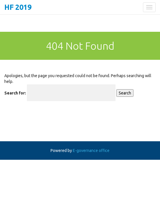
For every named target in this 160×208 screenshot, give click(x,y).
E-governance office (91, 150)
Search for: (15, 93)
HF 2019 (17, 7)
